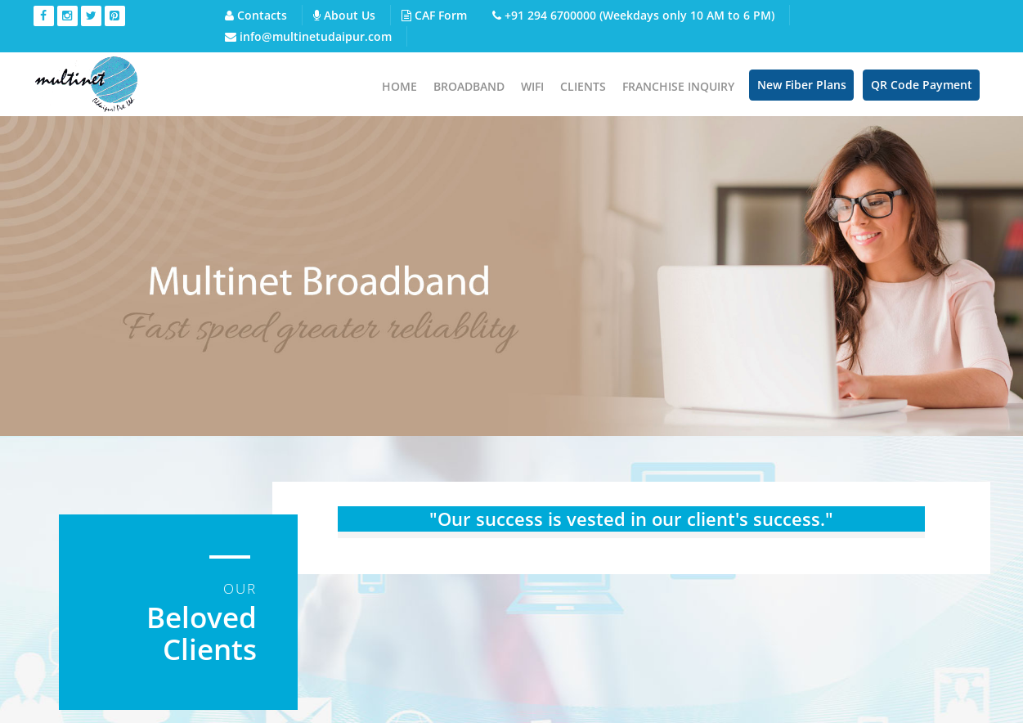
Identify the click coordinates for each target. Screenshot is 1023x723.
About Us (344, 15)
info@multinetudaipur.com (308, 36)
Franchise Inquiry (678, 86)
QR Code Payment (921, 84)
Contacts (256, 15)
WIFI (532, 86)
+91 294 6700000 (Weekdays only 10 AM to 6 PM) (633, 15)
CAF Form (434, 15)
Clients (583, 86)
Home (399, 86)
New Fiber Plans (801, 84)
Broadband (469, 86)
